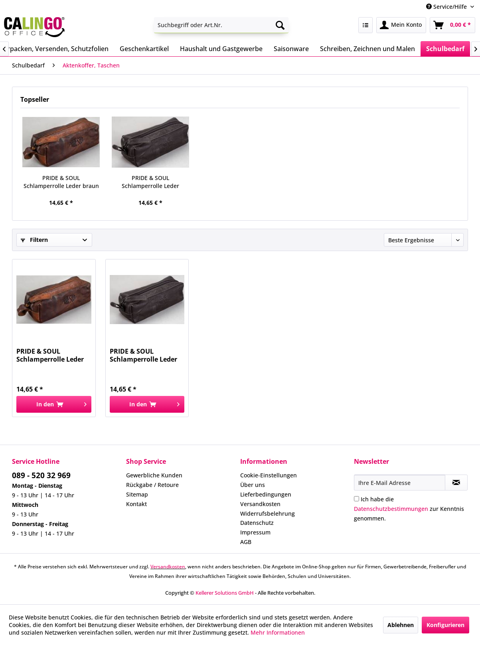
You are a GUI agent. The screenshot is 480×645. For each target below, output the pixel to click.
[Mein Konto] (401, 25)
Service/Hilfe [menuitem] (447, 6)
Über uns (252, 485)
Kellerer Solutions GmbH (225, 592)
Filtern (34, 239)
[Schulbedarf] (445, 48)
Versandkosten (260, 504)
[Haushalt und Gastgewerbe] (221, 48)
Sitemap (137, 494)
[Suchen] (280, 25)
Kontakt (136, 504)
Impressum (255, 532)
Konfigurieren (445, 625)
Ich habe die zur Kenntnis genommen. (409, 508)
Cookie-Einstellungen (268, 475)
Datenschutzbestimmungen (391, 508)
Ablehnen (400, 625)
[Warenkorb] (452, 25)
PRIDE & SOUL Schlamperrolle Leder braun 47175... (61, 182)
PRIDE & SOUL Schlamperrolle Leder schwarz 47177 (150, 182)
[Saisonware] (291, 48)
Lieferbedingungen (265, 494)
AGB (245, 542)
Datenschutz (257, 522)
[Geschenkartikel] (144, 48)
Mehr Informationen (278, 632)
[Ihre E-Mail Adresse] (399, 483)
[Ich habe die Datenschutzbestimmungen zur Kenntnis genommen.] (356, 498)
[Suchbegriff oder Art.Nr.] (221, 25)
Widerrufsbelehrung (267, 513)
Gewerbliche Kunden (154, 475)
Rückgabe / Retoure (152, 485)
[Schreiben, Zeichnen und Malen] (367, 48)
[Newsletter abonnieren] (456, 483)
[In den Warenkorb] (53, 404)
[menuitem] (221, 25)
